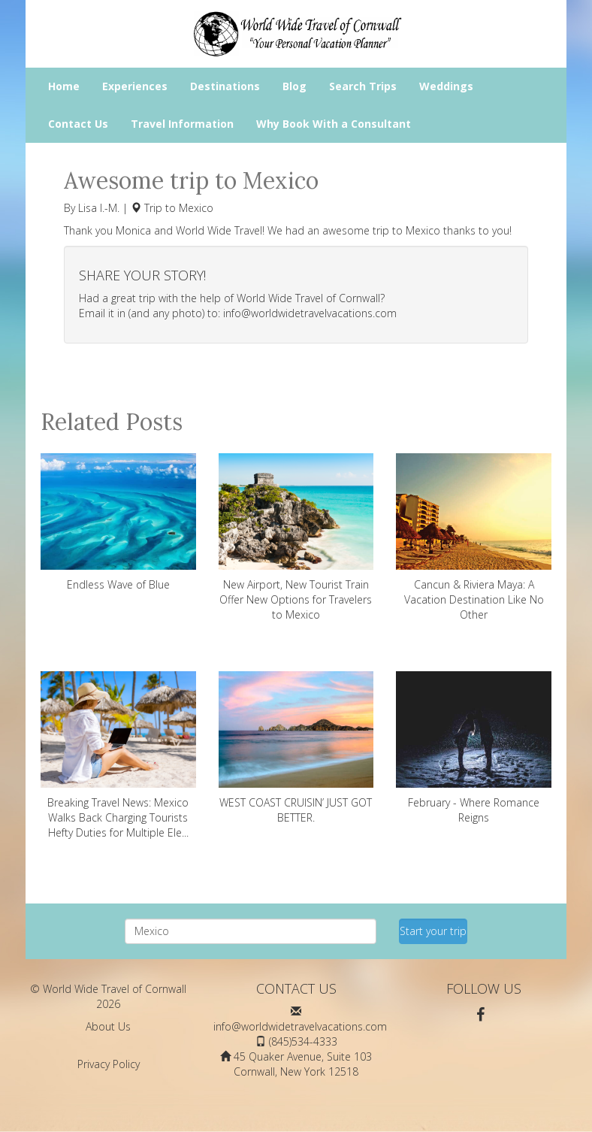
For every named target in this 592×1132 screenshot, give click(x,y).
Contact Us (78, 124)
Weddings (446, 86)
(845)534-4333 (303, 1041)
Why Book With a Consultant (333, 124)
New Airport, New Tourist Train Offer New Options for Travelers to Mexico (296, 537)
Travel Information (182, 124)
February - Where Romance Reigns (473, 748)
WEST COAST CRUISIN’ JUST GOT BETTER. (296, 748)
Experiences (135, 86)
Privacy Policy (108, 1064)
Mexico (196, 208)
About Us (108, 1026)
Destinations (225, 86)
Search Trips (363, 86)
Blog (294, 86)
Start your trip (433, 931)
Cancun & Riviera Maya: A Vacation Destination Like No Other (473, 537)
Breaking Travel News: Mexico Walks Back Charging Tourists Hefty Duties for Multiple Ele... (118, 755)
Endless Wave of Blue (118, 522)
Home (64, 86)
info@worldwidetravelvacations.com (310, 313)
